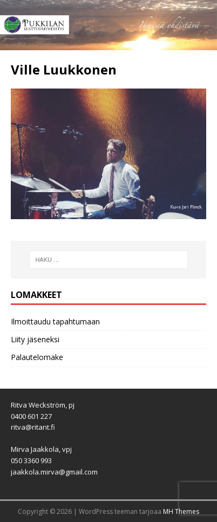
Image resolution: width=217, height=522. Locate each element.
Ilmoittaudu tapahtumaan (55, 321)
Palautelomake (37, 357)
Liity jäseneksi (35, 339)
